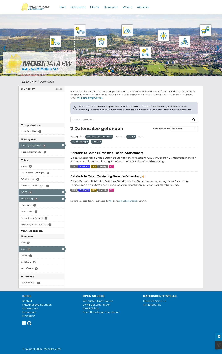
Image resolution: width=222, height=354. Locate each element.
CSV (94, 166)
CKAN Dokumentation (97, 304)
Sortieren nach (161, 128)
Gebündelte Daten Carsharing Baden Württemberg (106, 176)
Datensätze (78, 7)
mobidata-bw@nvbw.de (90, 97)
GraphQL (103, 166)
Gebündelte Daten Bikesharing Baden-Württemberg (106, 152)
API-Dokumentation (128, 201)
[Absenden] (194, 119)
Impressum (29, 312)
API (111, 166)
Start (63, 7)
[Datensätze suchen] (130, 119)
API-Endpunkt (152, 304)
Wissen (127, 7)
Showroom (111, 7)
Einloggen (28, 315)
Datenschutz (30, 308)
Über (94, 7)
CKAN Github (91, 308)
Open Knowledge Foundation (101, 312)
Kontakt (27, 301)
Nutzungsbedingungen (37, 304)
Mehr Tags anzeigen (32, 230)
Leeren (59, 89)
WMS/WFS (84, 166)
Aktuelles (143, 7)
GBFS (74, 166)
